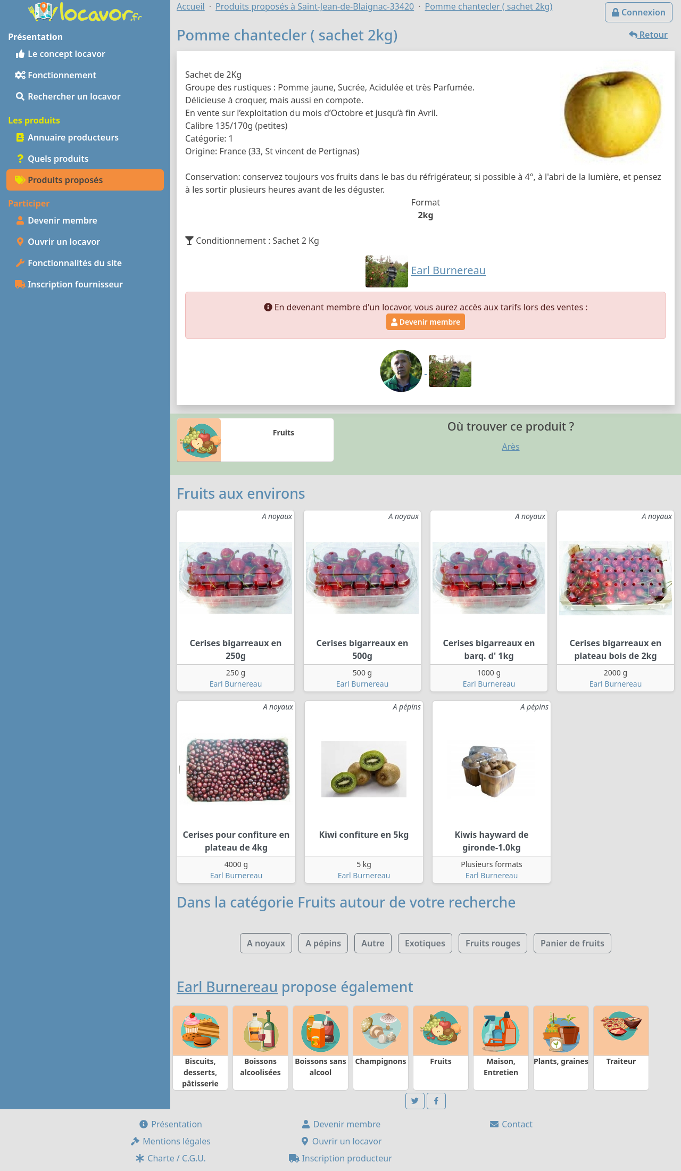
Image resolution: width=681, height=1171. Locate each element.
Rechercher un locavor (68, 96)
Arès (510, 446)
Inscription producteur (340, 1158)
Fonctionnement (55, 75)
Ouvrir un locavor (57, 242)
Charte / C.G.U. (170, 1158)
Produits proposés (59, 180)
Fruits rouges (493, 943)
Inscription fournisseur (69, 284)
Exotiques (425, 943)
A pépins (323, 943)
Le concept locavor (60, 54)
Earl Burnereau (236, 684)
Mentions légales (170, 1141)
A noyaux (266, 943)
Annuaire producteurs (67, 137)
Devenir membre (56, 220)
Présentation (170, 1124)
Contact (511, 1124)
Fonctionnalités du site (68, 263)
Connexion (639, 12)
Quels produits (52, 158)
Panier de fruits (572, 943)
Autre (372, 943)
